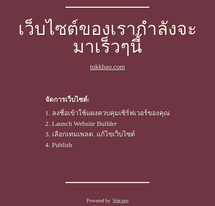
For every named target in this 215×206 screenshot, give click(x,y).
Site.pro (120, 200)
